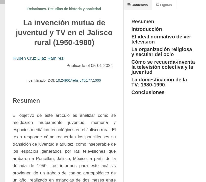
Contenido (137, 5)
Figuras (164, 5)
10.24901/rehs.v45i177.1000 (78, 80)
